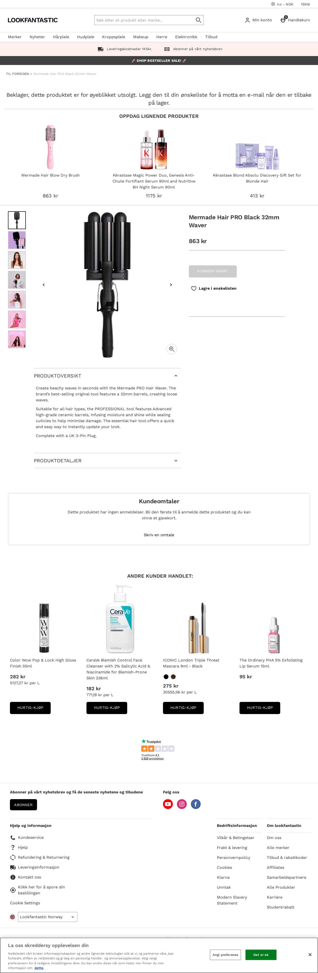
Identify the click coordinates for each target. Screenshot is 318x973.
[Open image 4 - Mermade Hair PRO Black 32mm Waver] (17, 280)
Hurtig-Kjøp (34, 709)
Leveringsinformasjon (34, 867)
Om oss (274, 837)
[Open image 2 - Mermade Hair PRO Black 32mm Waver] (17, 240)
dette (39, 968)
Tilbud (211, 36)
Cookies (224, 867)
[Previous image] (44, 285)
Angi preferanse (225, 955)
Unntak (224, 887)
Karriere (274, 897)
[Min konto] (259, 20)
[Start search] (199, 20)
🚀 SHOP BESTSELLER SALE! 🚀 (159, 61)
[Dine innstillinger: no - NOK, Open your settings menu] (282, 4)
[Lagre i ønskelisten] (213, 288)
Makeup (140, 36)
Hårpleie (61, 36)
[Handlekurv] (296, 20)
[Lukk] (310, 954)
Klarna (223, 877)
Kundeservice (27, 838)
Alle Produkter (281, 887)
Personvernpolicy (233, 857)
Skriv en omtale (159, 535)
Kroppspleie (113, 36)
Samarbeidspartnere (286, 877)
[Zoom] (171, 349)
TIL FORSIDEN (17, 74)
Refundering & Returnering (40, 857)
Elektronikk (186, 36)
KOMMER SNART (212, 271)
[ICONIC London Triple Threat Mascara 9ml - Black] (166, 677)
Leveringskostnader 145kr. (124, 49)
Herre (161, 36)
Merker (15, 36)
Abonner (23, 805)
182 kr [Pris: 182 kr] (93, 688)
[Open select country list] (48, 917)
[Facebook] (196, 807)
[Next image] (171, 285)
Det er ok (261, 955)
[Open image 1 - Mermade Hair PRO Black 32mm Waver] (17, 220)
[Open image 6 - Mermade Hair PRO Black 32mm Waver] (17, 319)
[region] (159, 955)
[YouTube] (168, 807)
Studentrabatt (280, 907)
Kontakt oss (25, 877)
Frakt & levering (232, 847)
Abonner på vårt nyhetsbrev (192, 49)
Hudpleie (85, 36)
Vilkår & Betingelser (235, 837)
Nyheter (37, 36)
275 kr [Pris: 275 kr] (170, 686)
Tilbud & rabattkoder (287, 857)
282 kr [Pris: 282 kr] (17, 677)
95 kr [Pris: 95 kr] (245, 677)
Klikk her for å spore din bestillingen (37, 890)
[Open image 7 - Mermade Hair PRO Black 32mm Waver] (17, 339)
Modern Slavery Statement (232, 900)
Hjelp (305, 4)
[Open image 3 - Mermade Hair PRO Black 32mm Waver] (17, 260)
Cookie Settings (25, 903)
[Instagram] (182, 807)
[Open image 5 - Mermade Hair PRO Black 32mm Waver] (17, 300)
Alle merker (278, 847)
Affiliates (275, 867)
